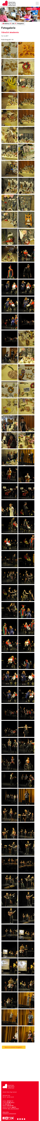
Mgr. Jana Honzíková (13, 1108)
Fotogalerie (20, 23)
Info (13, 23)
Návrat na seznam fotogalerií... (14, 1047)
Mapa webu (6, 1112)
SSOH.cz (6, 23)
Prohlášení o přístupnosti (9, 1113)
